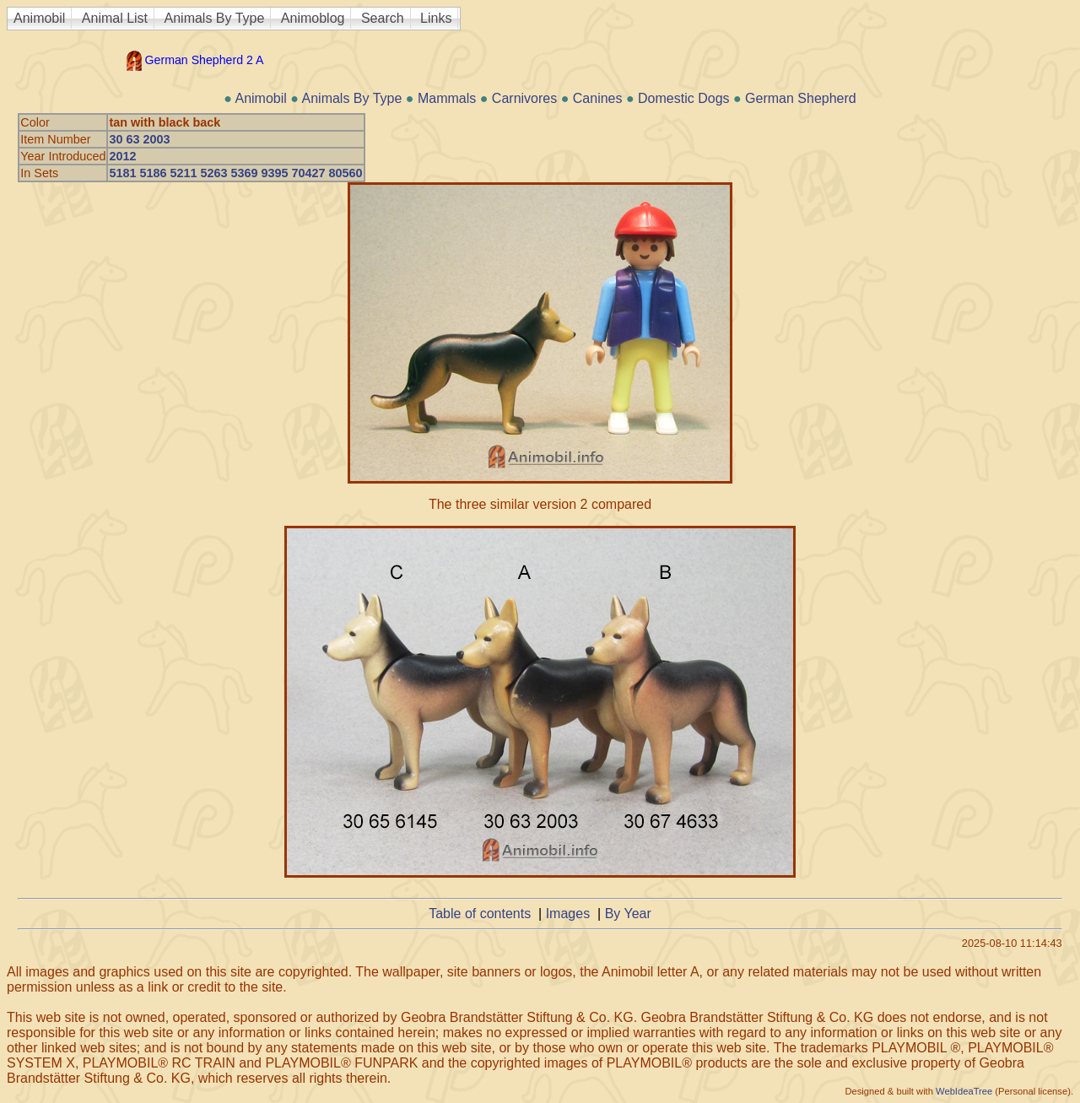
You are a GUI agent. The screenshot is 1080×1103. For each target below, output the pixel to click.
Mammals (447, 98)
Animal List (115, 18)
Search (382, 18)
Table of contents (480, 913)
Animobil (39, 18)
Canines (598, 98)
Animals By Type (215, 18)
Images (568, 913)
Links (435, 18)
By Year (628, 913)
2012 (122, 156)
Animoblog (313, 18)
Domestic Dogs (683, 98)
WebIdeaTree (964, 1091)
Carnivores (524, 98)
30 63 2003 (139, 139)
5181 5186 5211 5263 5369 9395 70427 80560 (235, 173)
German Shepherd (800, 98)
